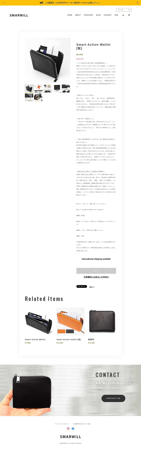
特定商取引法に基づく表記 (82, 424)
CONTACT (108, 15)
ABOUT (78, 15)
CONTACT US (113, 398)
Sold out (96, 270)
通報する (91, 287)
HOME (69, 15)
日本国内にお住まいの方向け (96, 277)
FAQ (116, 15)
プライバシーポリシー (62, 424)
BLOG (98, 15)
